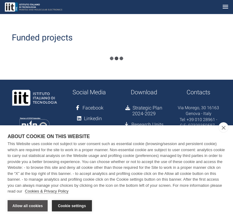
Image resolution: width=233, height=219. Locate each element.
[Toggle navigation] (225, 7)
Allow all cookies (27, 206)
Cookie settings (72, 206)
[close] (223, 127)
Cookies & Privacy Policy (47, 191)
